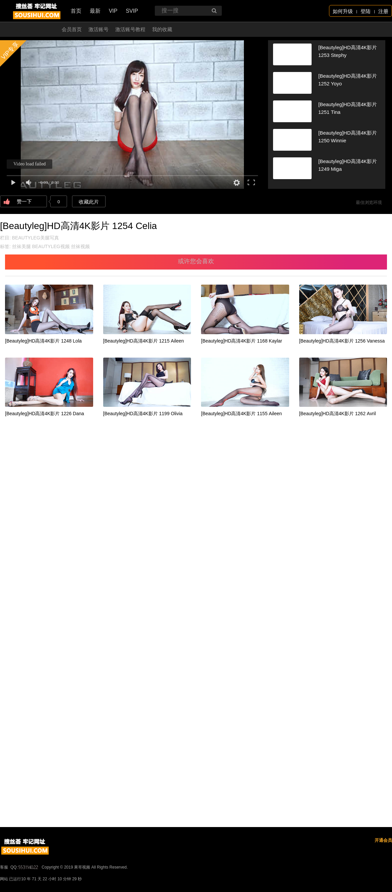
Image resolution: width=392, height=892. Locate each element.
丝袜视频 (80, 246)
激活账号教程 (130, 29)
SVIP (132, 11)
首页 (76, 11)
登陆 (366, 11)
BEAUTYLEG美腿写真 (35, 237)
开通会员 (383, 840)
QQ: (24, 867)
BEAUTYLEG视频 (51, 246)
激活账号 (98, 29)
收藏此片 (89, 202)
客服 (4, 867)
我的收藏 (162, 29)
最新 (95, 11)
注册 (383, 11)
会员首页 (72, 29)
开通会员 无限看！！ (31, 29)
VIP (113, 11)
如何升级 (343, 11)
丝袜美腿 (21, 246)
